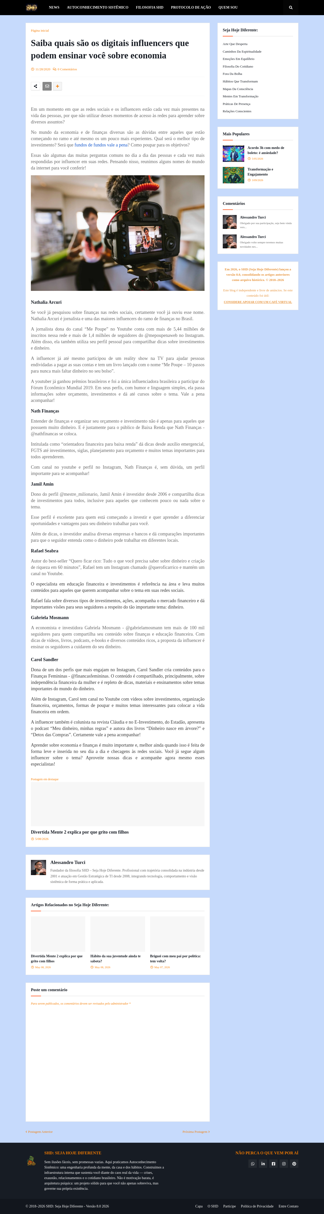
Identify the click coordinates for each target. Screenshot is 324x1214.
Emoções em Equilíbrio (238, 59)
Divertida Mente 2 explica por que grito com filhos (80, 832)
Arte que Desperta (235, 44)
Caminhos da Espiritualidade (242, 51)
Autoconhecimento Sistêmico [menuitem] (97, 7)
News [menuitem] (54, 7)
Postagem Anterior (40, 1132)
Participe (229, 1206)
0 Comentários (67, 69)
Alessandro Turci (67, 862)
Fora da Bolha (232, 74)
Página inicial (40, 30)
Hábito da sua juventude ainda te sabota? (115, 958)
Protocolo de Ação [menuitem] (191, 7)
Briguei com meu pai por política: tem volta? (175, 958)
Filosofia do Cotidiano (238, 66)
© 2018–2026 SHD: (40, 1206)
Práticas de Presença (236, 104)
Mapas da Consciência (238, 89)
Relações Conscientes (237, 111)
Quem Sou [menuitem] (228, 7)
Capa (199, 1206)
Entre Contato (288, 1206)
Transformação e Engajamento (260, 171)
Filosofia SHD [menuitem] (150, 7)
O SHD (213, 1206)
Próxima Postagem (195, 1132)
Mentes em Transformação (240, 96)
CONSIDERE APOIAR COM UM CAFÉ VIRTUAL (258, 302)
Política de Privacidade (257, 1206)
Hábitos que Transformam (240, 81)
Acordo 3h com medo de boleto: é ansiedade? (266, 150)
